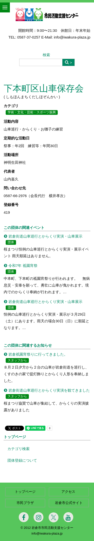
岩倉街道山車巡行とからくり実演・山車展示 (45, 236)
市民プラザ (25, 503)
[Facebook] (23, 517)
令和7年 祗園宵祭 (23, 265)
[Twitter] (53, 517)
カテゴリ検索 (18, 449)
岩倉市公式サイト (69, 503)
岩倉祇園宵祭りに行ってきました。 (38, 354)
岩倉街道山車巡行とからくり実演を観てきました (49, 390)
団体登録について (22, 460)
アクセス (68, 492)
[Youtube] (68, 517)
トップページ (15, 437)
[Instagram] (38, 517)
